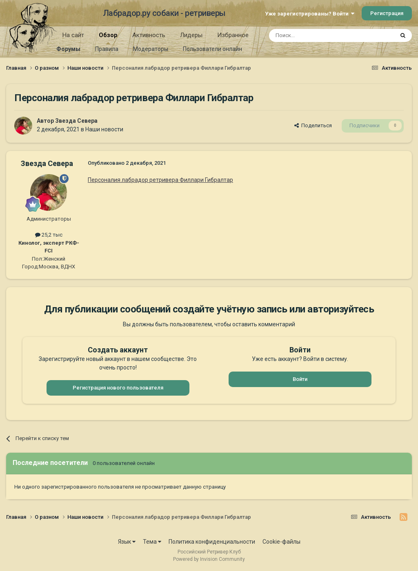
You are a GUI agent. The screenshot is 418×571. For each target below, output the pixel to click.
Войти (300, 379)
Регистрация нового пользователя (118, 388)
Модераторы (150, 49)
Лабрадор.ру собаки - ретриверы (164, 13)
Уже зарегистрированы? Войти (309, 14)
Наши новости (104, 129)
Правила (106, 49)
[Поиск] (313, 35)
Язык (127, 541)
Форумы (68, 49)
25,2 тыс (48, 235)
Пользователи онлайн (212, 49)
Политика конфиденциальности (212, 541)
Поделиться (313, 125)
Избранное (233, 35)
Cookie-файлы (281, 541)
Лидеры (191, 35)
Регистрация (386, 13)
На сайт (73, 35)
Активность (148, 35)
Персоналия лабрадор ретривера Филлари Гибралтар (160, 180)
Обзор (108, 37)
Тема (152, 541)
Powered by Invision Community (209, 559)
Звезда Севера (76, 120)
